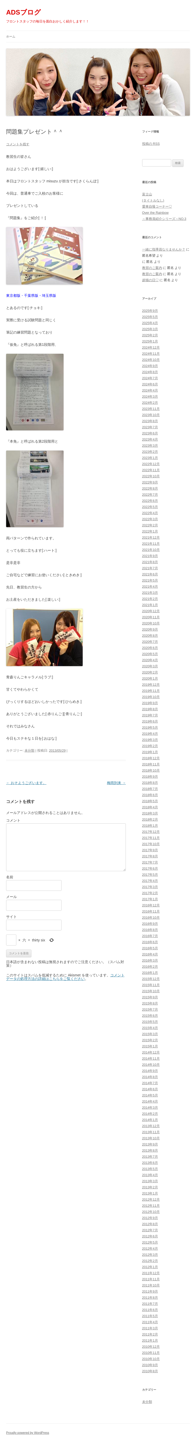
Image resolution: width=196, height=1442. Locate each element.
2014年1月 (150, 1120)
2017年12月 (151, 832)
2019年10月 (151, 697)
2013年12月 (151, 1126)
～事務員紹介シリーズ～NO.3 (164, 219)
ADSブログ (23, 12)
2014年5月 (150, 1095)
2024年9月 (150, 366)
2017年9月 (150, 850)
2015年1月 (150, 1046)
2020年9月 (150, 629)
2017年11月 (151, 838)
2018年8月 (150, 783)
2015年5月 (150, 1022)
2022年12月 (151, 464)
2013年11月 (151, 1132)
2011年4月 (150, 1322)
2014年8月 (150, 1077)
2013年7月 (150, 1157)
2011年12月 (151, 1273)
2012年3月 (150, 1255)
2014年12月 (151, 1052)
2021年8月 (150, 562)
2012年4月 (150, 1248)
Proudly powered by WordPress (27, 1433)
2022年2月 (150, 525)
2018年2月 (150, 819)
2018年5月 (150, 801)
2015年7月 (150, 1009)
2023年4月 (150, 439)
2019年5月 (150, 727)
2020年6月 (150, 648)
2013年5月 (150, 1169)
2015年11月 (151, 985)
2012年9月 (150, 1218)
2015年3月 (150, 1034)
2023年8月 (150, 421)
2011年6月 (150, 1310)
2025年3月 (150, 329)
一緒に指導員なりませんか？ (163, 249)
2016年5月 (150, 948)
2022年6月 (150, 501)
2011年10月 (151, 1285)
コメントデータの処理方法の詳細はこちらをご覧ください (65, 977)
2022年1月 (150, 531)
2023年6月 (150, 433)
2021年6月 (150, 574)
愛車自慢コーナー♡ (157, 206)
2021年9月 (150, 556)
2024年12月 (151, 347)
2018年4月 (150, 807)
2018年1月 (150, 826)
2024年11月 (151, 354)
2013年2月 (150, 1187)
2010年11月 (151, 1353)
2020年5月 (150, 654)
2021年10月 (151, 550)
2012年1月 (150, 1267)
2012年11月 (151, 1206)
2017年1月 (150, 899)
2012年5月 (150, 1242)
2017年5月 (150, 875)
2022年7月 (150, 495)
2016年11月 (151, 911)
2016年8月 (150, 930)
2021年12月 (151, 537)
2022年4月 (150, 513)
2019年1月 (150, 752)
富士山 (147, 194)
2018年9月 (150, 776)
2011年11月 (151, 1279)
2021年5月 (150, 580)
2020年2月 (150, 672)
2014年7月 (150, 1083)
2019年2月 (150, 746)
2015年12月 (151, 979)
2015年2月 (150, 1040)
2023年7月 (150, 427)
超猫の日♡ (150, 280)
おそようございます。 (26, 783)
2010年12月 (151, 1347)
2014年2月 (150, 1114)
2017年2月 (150, 893)
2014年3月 (150, 1107)
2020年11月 (151, 617)
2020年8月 (150, 635)
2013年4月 (150, 1175)
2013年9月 (150, 1144)
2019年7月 (150, 715)
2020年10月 (151, 623)
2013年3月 (150, 1181)
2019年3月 (150, 740)
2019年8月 (150, 709)
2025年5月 (150, 317)
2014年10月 (151, 1065)
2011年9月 (150, 1291)
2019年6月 (150, 721)
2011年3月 (150, 1328)
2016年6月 (150, 942)
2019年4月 (150, 734)
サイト (11, 917)
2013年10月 (151, 1138)
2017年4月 (150, 881)
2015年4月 (150, 1028)
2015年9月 (150, 997)
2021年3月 (150, 593)
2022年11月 (151, 470)
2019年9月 (150, 703)
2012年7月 (150, 1230)
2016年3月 (150, 960)
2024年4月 (150, 390)
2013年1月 (150, 1193)
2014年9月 (150, 1071)
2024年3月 (150, 396)
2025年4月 (150, 323)
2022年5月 (150, 507)
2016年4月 (150, 954)
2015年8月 (150, 1003)
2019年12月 (151, 685)
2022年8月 (150, 488)
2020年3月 (150, 666)
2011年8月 (150, 1297)
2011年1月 (150, 1340)
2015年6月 (150, 1016)
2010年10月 (151, 1359)
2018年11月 (151, 764)
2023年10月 (151, 415)
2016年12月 (151, 905)
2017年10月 (151, 844)
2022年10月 (151, 476)
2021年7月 (150, 568)
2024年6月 (150, 384)
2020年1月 (150, 678)
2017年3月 (150, 887)
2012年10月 (151, 1212)
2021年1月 (150, 605)
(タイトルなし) (153, 200)
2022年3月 (150, 519)
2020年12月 (151, 611)
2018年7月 (150, 789)
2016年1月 (150, 973)
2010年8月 (150, 1371)
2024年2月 (150, 403)
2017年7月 (150, 862)
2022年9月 (150, 482)
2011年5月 (150, 1316)
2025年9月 (150, 311)
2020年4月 (150, 660)
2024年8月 (150, 372)
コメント (13, 820)
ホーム (10, 36)
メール (11, 897)
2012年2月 (150, 1261)
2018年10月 (151, 770)
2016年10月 (151, 917)
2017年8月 (150, 856)
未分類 (29, 750)
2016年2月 (150, 966)
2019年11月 (151, 691)
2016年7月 (150, 936)
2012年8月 (150, 1224)
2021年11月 (151, 544)
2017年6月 (150, 868)
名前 (9, 877)
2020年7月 (150, 642)
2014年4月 (150, 1101)
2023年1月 (150, 458)
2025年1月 (150, 341)
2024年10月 (151, 360)
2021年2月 (150, 599)
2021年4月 (150, 586)
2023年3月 (150, 445)
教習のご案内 (152, 268)
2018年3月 (150, 813)
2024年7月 (150, 378)
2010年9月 (150, 1365)
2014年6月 (150, 1089)
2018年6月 (150, 795)
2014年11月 (151, 1058)
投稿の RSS (151, 144)
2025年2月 (150, 335)
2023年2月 (150, 452)
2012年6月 (150, 1236)
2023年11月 (151, 409)
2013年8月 (150, 1150)
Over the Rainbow (155, 213)
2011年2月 (150, 1334)
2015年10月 (151, 991)
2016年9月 (150, 924)
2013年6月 (150, 1163)
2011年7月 (150, 1304)
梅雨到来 (116, 783)
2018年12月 (151, 758)
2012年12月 (151, 1199)
